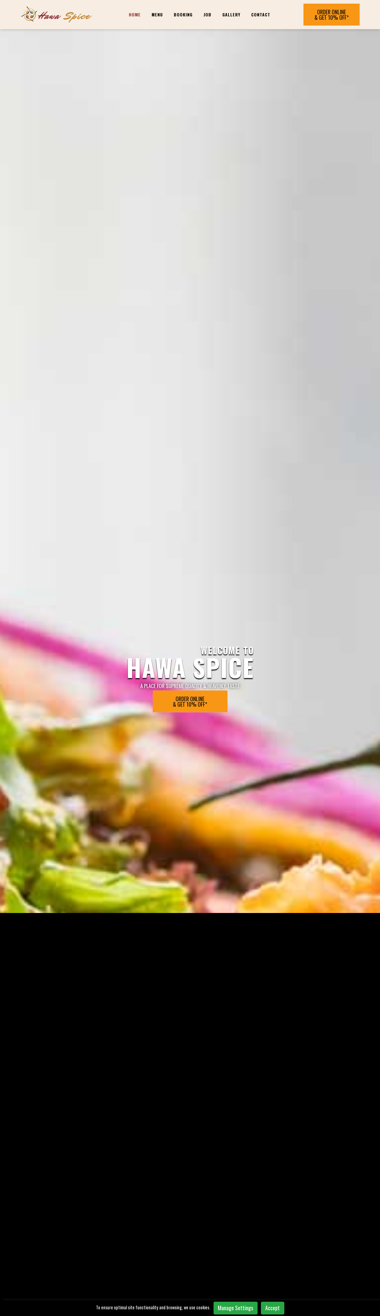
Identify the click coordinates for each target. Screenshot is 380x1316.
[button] (182, 321)
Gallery (231, 14)
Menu (157, 14)
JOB (207, 14)
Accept (272, 1308)
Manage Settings (235, 1308)
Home (135, 14)
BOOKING (183, 14)
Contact (260, 14)
